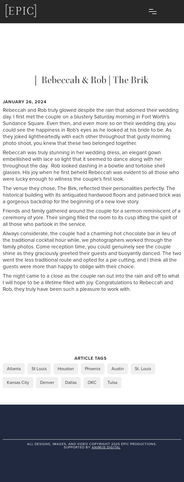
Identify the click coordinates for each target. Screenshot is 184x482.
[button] (153, 12)
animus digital (106, 447)
